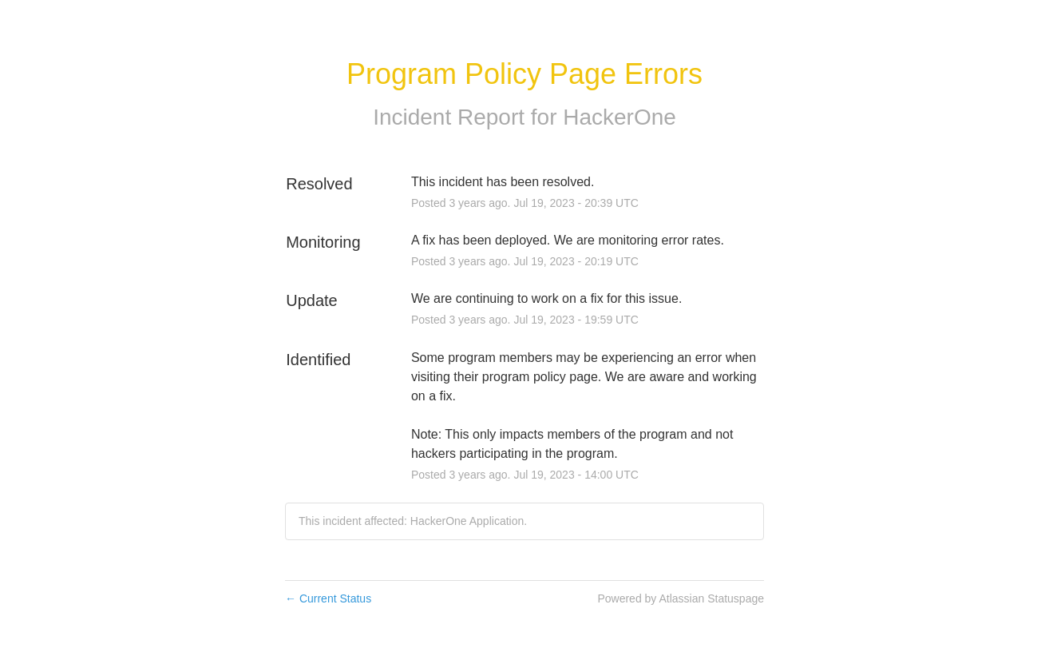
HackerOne (619, 117)
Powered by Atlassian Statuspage (680, 598)
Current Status (328, 598)
